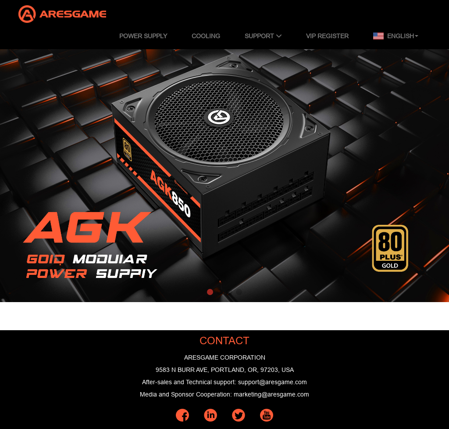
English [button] (395, 36)
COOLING (206, 36)
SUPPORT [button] (263, 36)
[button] (210, 292)
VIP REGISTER (327, 36)
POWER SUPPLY (143, 36)
